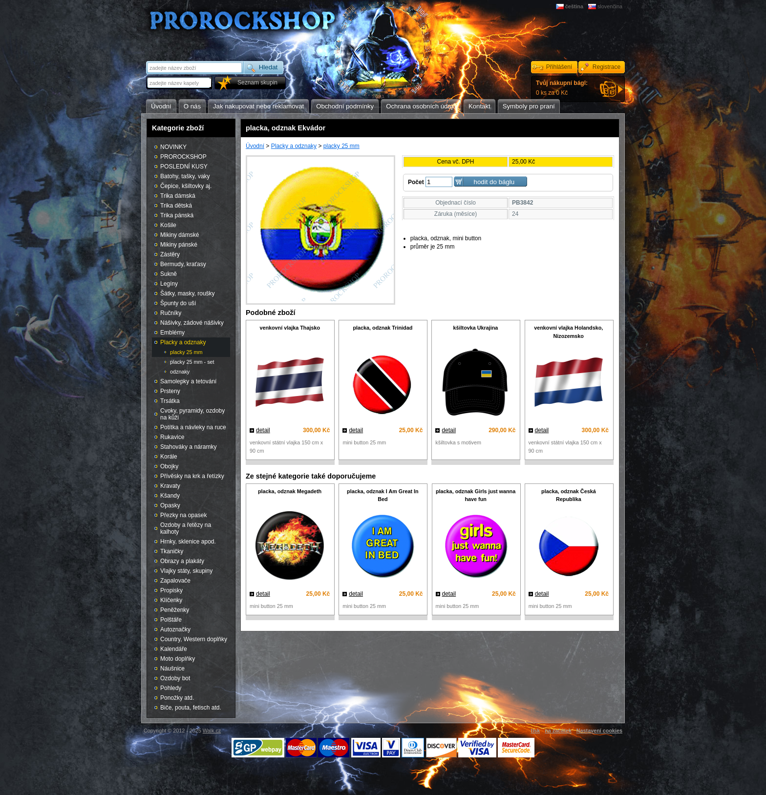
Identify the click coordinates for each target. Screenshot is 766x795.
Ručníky (170, 313)
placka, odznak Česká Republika (568, 495)
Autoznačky (175, 629)
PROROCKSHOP (183, 156)
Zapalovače (175, 580)
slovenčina (609, 6)
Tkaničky (171, 551)
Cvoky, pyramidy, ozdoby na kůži (192, 414)
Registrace (606, 66)
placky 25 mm (341, 146)
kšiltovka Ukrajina (475, 328)
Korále (168, 456)
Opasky (170, 505)
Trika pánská (176, 215)
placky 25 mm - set (192, 362)
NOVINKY (173, 147)
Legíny (169, 283)
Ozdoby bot (175, 678)
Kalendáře (173, 649)
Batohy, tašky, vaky (185, 176)
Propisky (171, 590)
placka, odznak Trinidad (382, 328)
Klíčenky (171, 600)
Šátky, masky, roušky (187, 293)
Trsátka (170, 401)
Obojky (169, 466)
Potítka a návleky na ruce (193, 427)
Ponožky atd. (177, 697)
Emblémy (172, 332)
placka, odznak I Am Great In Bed (383, 495)
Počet (416, 182)
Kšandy (170, 495)
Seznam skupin (257, 82)
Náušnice (172, 668)
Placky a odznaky (294, 146)
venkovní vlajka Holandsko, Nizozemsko (568, 332)
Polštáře (171, 619)
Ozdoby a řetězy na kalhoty (185, 528)
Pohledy (170, 688)
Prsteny (170, 391)
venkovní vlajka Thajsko (289, 328)
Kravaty (170, 485)
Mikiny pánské (178, 244)
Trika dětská (176, 205)
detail (263, 430)
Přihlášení (559, 66)
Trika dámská (177, 195)
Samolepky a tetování (188, 381)
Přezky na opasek (183, 515)
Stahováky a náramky (188, 446)
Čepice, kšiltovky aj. (186, 186)
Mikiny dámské (179, 234)
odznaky (180, 372)
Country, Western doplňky (193, 639)
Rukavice (172, 437)
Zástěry (170, 254)
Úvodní (255, 146)
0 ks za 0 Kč (562, 88)
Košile (168, 225)
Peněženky (174, 610)
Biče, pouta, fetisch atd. (190, 707)
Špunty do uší (178, 303)
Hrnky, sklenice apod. (188, 541)
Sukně (168, 274)
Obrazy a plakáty (182, 561)
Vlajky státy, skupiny (186, 570)
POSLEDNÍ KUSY (184, 166)
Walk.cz (212, 730)
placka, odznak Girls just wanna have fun (475, 495)
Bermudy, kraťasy (183, 264)
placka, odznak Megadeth (289, 491)
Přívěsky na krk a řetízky (192, 476)
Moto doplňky (177, 658)
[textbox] (180, 83)
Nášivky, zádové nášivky (192, 322)
